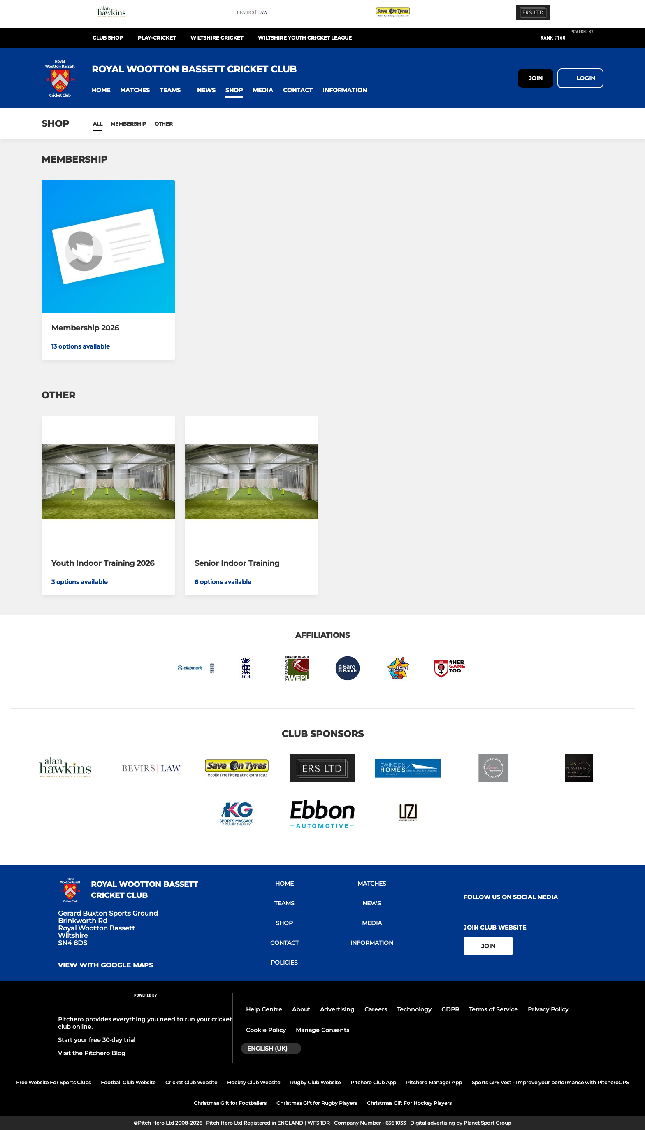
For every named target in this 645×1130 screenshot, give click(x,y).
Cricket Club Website (191, 1082)
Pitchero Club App (373, 1082)
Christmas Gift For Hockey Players (409, 1103)
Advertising (337, 1009)
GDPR (450, 1009)
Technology (414, 1009)
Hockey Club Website (253, 1082)
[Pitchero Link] (587, 41)
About (301, 1009)
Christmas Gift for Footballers (230, 1103)
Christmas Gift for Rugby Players (316, 1103)
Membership (128, 124)
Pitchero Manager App (434, 1082)
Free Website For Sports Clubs (53, 1082)
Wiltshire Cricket (216, 38)
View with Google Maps (105, 965)
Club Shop (108, 38)
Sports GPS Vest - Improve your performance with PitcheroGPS (550, 1082)
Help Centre (264, 1009)
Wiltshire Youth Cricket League (305, 38)
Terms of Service (493, 1009)
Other (164, 124)
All (97, 124)
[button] (101, 90)
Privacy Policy (548, 1009)
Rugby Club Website (315, 1082)
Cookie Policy (266, 1030)
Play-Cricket (157, 38)
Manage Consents (322, 1030)
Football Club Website (128, 1082)
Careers (375, 1009)
